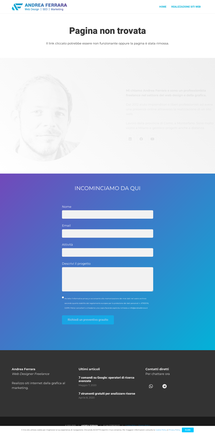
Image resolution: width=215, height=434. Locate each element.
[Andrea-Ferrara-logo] (40, 7)
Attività (107, 250)
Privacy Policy (144, 425)
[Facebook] (127, 139)
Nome (107, 212)
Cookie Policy (131, 425)
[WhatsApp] (150, 386)
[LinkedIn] (116, 139)
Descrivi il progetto (107, 276)
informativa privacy (81, 298)
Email (107, 231)
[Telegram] (164, 386)
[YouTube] (138, 139)
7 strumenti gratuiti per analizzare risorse (107, 393)
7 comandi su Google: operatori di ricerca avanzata (106, 379)
